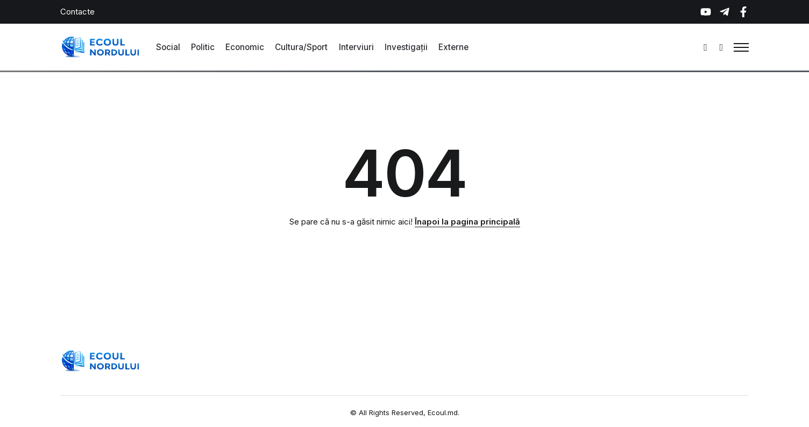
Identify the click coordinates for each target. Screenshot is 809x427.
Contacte (77, 11)
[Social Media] (705, 11)
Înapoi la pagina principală (467, 221)
